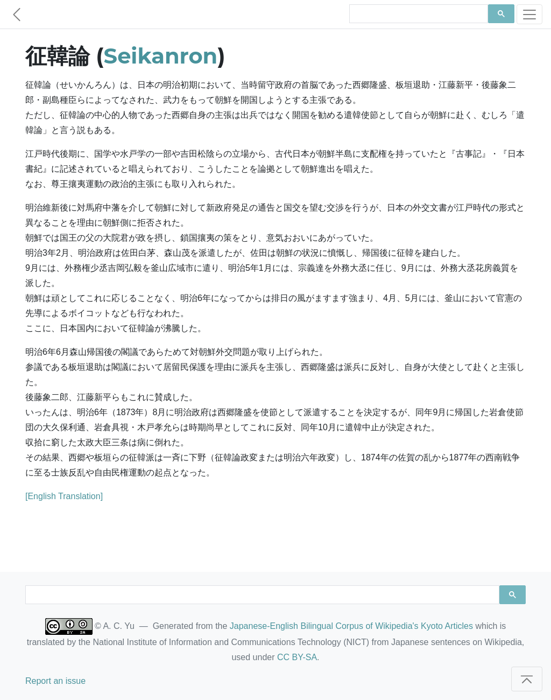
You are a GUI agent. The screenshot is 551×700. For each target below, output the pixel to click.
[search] (418, 14)
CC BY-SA (297, 657)
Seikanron (161, 56)
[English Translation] (64, 496)
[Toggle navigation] (529, 14)
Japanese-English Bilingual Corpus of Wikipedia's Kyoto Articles (351, 626)
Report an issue (55, 680)
